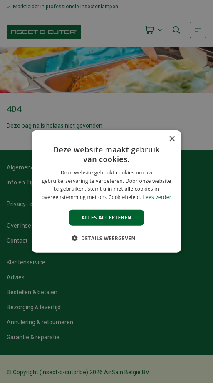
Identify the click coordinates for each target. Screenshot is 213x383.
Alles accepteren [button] (107, 217)
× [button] (171, 139)
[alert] (106, 191)
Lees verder (157, 197)
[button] (106, 238)
